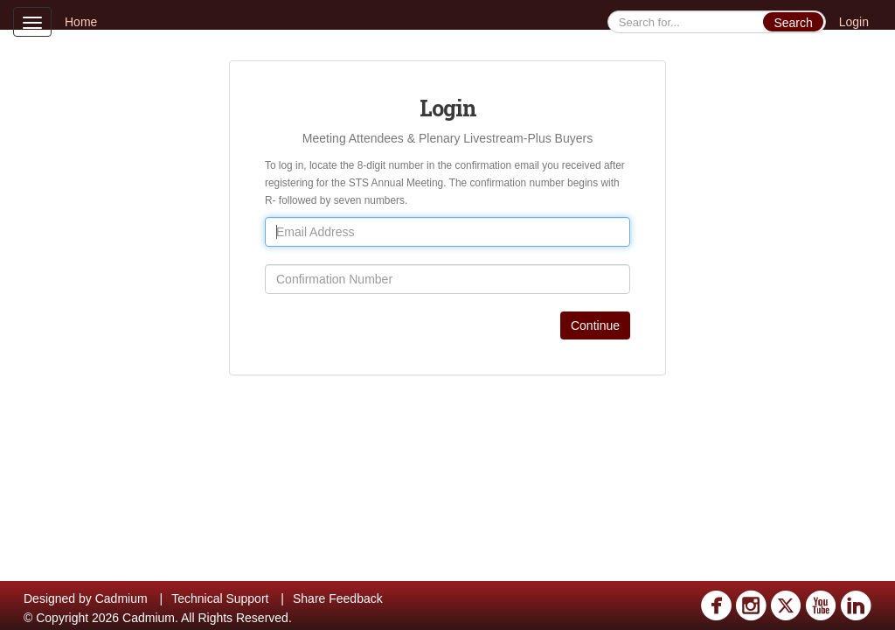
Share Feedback (338, 599)
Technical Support (219, 599)
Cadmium (121, 599)
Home (81, 22)
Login (854, 22)
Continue (595, 325)
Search (793, 23)
